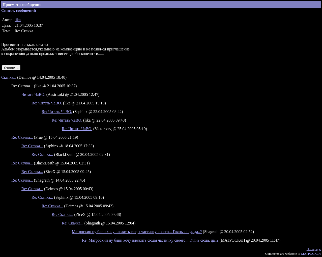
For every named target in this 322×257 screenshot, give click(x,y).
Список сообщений (18, 10)
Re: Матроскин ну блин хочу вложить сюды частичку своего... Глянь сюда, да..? (150, 240)
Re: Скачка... (22, 137)
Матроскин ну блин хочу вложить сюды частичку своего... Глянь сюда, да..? (137, 232)
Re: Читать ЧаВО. (47, 103)
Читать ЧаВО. (33, 94)
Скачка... (8, 77)
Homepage (314, 249)
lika (18, 20)
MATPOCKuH (311, 253)
